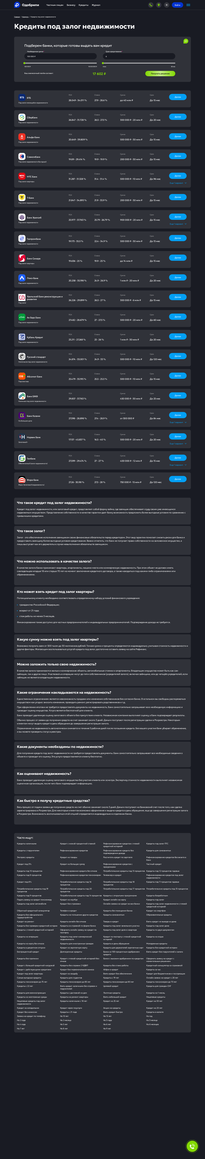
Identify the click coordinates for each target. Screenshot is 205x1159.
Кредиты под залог (155, 899)
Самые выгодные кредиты (29, 977)
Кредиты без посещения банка (117, 910)
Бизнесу (71, 5)
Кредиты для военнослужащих (31, 992)
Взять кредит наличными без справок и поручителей (78, 987)
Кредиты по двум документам (160, 929)
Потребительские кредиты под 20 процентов (76, 890)
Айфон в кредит (110, 969)
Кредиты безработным (157, 895)
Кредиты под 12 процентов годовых (162, 870)
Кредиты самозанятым (113, 914)
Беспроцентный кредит (28, 951)
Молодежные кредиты (156, 943)
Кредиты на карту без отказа (30, 943)
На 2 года (21, 1020)
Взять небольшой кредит (114, 996)
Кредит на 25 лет (111, 1000)
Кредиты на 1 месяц (155, 992)
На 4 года (21, 1024)
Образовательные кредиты (159, 914)
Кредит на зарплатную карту (73, 947)
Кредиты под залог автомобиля (31, 903)
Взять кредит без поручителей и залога (164, 951)
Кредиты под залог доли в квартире (120, 929)
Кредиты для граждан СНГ (158, 985)
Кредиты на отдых (154, 936)
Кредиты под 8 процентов (29, 874)
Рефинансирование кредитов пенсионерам (80, 874)
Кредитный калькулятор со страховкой (164, 965)
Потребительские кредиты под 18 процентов (119, 883)
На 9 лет (107, 1028)
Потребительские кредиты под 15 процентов (124, 870)
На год (149, 1016)
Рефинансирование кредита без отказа (78, 870)
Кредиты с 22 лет (25, 985)
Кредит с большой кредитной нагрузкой (36, 965)
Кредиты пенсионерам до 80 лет (118, 981)
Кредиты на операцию (27, 936)
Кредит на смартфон (156, 910)
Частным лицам (54, 5)
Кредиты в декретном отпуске (31, 947)
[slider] (24, 63)
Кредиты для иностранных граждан (77, 943)
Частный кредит (153, 863)
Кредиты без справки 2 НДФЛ (74, 965)
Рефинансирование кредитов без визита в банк (166, 858)
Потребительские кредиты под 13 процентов (167, 888)
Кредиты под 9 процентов (29, 895)
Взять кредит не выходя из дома (161, 921)
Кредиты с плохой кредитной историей (35, 929)
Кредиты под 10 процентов (29, 870)
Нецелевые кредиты (155, 996)
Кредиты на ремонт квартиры (74, 996)
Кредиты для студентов (71, 977)
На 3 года (107, 1020)
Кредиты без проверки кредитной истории (37, 925)
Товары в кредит (111, 921)
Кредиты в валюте (154, 1011)
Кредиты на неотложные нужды (32, 996)
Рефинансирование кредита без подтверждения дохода (118, 852)
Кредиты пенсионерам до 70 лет (161, 981)
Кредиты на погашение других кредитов (79, 914)
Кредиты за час (153, 969)
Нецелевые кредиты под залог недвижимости (31, 1002)
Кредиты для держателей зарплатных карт (123, 947)
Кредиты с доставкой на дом (73, 992)
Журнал (96, 5)
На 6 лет (107, 1024)
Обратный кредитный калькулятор (33, 910)
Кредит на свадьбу (69, 973)
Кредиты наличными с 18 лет (73, 1000)
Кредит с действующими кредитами (34, 969)
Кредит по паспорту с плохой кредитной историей (122, 938)
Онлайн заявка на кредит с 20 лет (162, 977)
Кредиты (83, 5)
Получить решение (160, 73)
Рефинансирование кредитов (74, 850)
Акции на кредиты (112, 1007)
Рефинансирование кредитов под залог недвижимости (164, 876)
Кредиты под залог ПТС (157, 843)
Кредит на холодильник (28, 1007)
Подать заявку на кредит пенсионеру (34, 899)
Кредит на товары (68, 857)
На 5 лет (64, 1024)
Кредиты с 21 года (68, 1011)
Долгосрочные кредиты (71, 951)
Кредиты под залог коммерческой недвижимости (76, 938)
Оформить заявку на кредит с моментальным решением (160, 960)
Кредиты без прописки (27, 958)
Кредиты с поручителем (28, 850)
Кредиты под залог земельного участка (121, 925)
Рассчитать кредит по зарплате (117, 857)
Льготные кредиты (111, 992)
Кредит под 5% (24, 863)
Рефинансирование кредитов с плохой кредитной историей (121, 845)
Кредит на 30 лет (154, 1000)
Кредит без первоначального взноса (77, 969)
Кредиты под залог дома (157, 925)
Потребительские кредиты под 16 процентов (75, 883)
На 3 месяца (151, 1020)
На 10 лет (64, 1016)
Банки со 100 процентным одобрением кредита (121, 953)
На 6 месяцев (152, 1024)
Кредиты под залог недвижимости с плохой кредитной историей (166, 905)
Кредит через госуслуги (71, 1007)
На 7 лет (20, 1028)
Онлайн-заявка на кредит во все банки (121, 903)
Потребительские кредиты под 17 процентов (124, 888)
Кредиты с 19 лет (111, 977)
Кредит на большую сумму (72, 863)
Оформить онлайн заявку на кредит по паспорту (78, 931)
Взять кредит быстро (113, 1011)
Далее (178, 96)
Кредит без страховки (70, 903)
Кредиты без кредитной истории (161, 947)
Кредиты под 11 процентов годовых (162, 881)
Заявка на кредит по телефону (31, 1016)
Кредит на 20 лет (154, 1007)
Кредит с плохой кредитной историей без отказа (79, 960)
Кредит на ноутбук (69, 899)
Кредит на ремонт (25, 921)
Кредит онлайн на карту (114, 899)
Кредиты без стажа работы (115, 965)
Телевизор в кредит (112, 874)
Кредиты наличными (27, 843)
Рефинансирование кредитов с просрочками (117, 865)
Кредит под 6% (24, 881)
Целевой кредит (110, 985)
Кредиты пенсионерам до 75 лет (32, 981)
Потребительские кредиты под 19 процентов (32, 890)
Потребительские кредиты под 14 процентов (81, 895)
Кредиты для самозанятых (158, 850)
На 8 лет (64, 1028)
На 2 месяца (65, 1020)
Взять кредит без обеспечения (117, 973)
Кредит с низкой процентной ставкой (77, 843)
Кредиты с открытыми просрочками (120, 895)
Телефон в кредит (68, 910)
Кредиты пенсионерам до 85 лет (75, 981)
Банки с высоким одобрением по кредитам (123, 958)
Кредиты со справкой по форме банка (78, 925)
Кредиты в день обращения (116, 943)
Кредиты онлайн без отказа (73, 921)
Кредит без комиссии (27, 1011)
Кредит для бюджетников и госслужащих (165, 973)
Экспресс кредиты (25, 857)
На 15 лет (107, 1016)
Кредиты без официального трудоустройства (30, 916)
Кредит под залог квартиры (30, 973)
